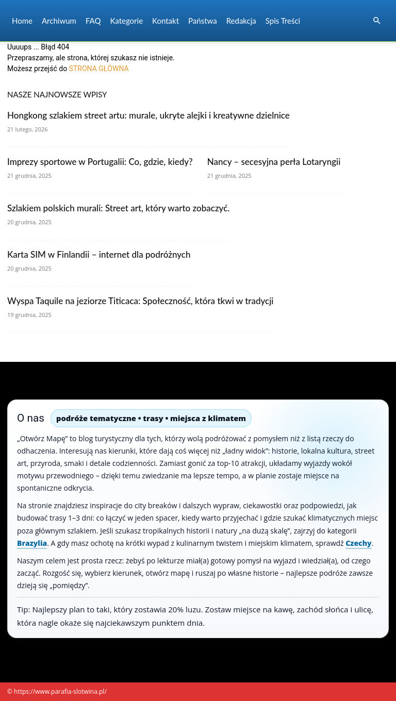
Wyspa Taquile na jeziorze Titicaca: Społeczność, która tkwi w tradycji (140, 300)
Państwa (202, 20)
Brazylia (32, 543)
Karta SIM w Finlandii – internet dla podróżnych (98, 254)
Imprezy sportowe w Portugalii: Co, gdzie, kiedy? (100, 161)
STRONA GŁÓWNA (99, 68)
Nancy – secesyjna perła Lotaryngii (274, 161)
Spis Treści (283, 20)
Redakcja (241, 20)
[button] (376, 21)
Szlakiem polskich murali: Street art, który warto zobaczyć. (118, 208)
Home (22, 20)
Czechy (358, 543)
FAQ (93, 20)
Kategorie (126, 20)
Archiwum (59, 20)
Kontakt (165, 20)
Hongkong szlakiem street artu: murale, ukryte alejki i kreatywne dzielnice (148, 115)
